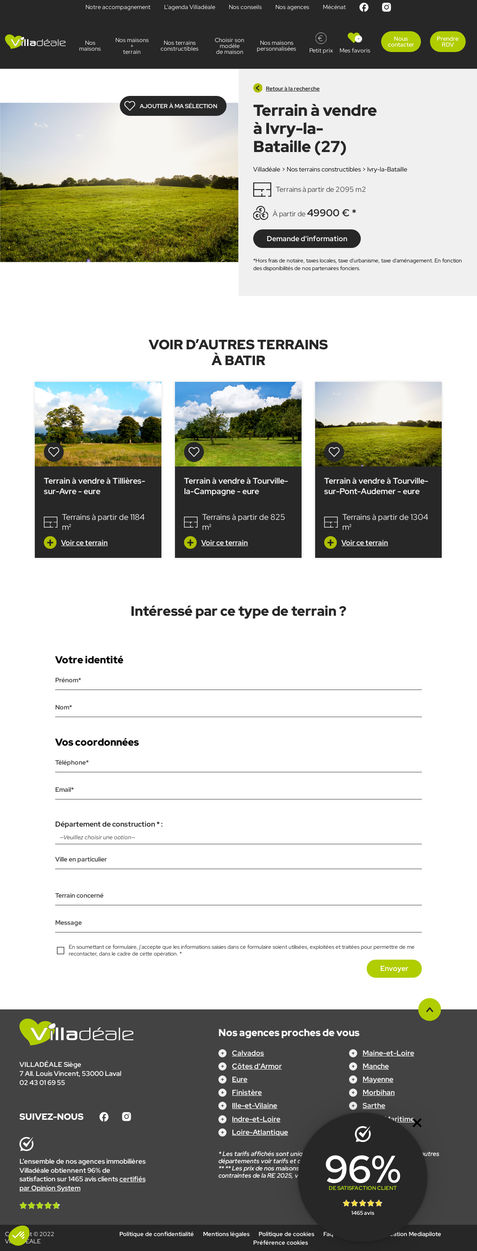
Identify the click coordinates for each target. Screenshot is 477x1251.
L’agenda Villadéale (189, 7)
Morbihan (379, 1092)
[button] (19, 1235)
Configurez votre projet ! (238, 1237)
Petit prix (321, 50)
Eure (239, 1079)
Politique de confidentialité (156, 1234)
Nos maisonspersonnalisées (278, 45)
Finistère (247, 1092)
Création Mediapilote (412, 1234)
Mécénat (334, 7)
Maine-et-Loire (388, 1053)
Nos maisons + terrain (132, 46)
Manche (376, 1066)
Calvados (248, 1053)
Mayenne (378, 1079)
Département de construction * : (238, 832)
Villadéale (266, 169)
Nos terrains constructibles (180, 45)
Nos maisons (90, 45)
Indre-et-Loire (256, 1119)
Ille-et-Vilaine (254, 1105)
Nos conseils (245, 7)
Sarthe (374, 1105)
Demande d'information (307, 238)
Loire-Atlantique (260, 1132)
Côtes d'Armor (257, 1066)
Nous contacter (401, 41)
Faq (328, 1234)
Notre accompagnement (118, 7)
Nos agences (292, 7)
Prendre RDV (447, 41)
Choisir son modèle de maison (229, 46)
